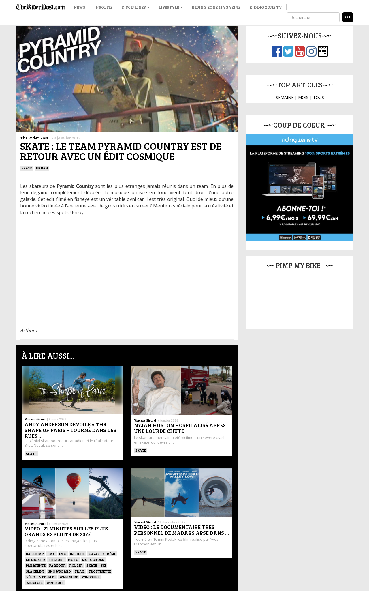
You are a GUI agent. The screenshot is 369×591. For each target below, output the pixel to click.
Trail (80, 571)
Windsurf (90, 577)
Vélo (30, 577)
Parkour (57, 565)
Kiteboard (35, 559)
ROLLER (76, 565)
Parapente (36, 565)
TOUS (318, 97)
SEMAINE (284, 97)
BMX (51, 553)
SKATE (27, 168)
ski (103, 565)
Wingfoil (34, 582)
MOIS (303, 97)
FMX (63, 553)
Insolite (103, 7)
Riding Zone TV (265, 7)
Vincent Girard (35, 419)
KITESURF (56, 559)
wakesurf (68, 577)
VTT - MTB (47, 577)
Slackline (35, 571)
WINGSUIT (54, 582)
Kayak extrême (102, 553)
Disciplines (135, 7)
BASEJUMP (35, 553)
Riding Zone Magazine (216, 7)
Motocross (93, 559)
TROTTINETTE (100, 571)
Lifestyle (171, 7)
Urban (42, 168)
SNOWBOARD (59, 571)
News (79, 7)
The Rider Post (34, 138)
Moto (73, 559)
